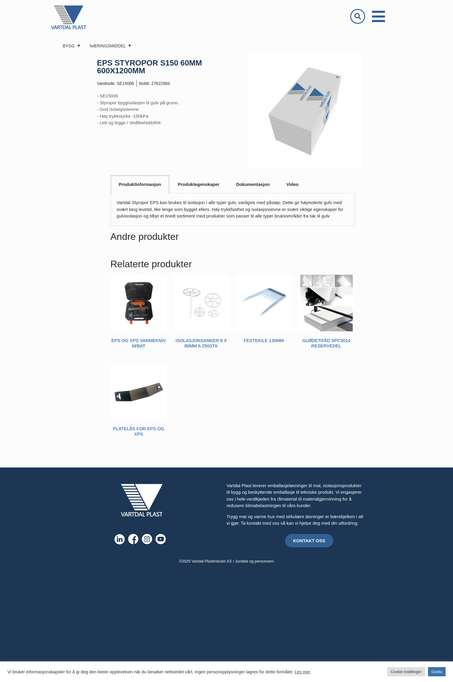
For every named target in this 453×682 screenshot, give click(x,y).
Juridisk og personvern (254, 561)
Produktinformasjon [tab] (140, 184)
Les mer (302, 671)
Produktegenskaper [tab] (199, 184)
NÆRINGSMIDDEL (111, 46)
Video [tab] (293, 184)
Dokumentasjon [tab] (253, 184)
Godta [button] (437, 671)
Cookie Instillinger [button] (406, 671)
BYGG (72, 46)
